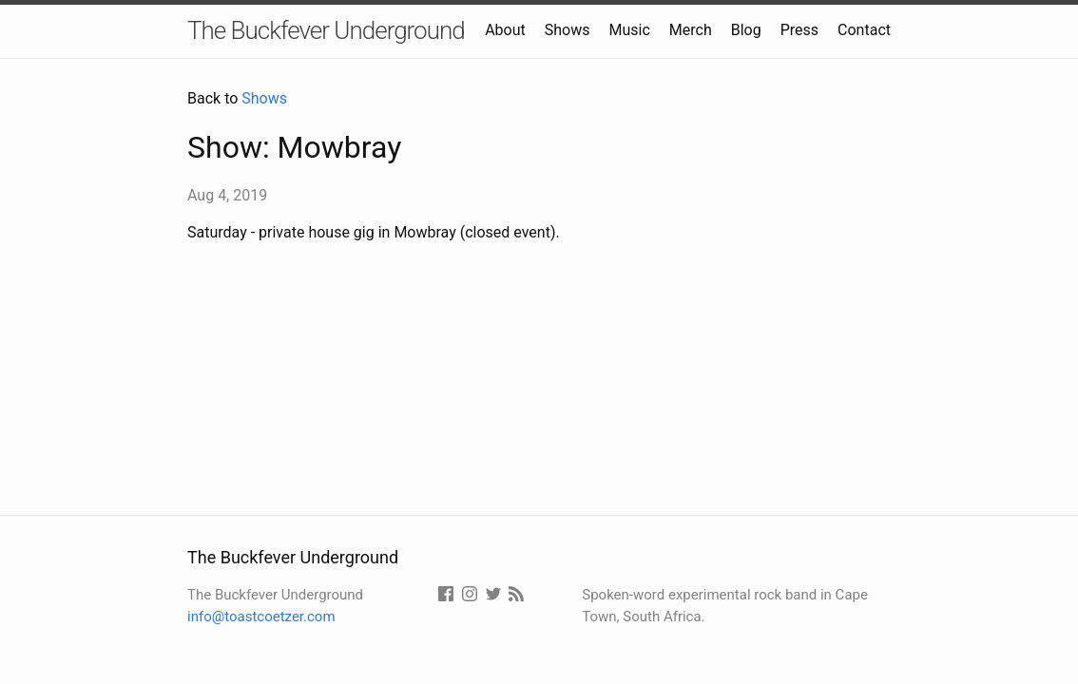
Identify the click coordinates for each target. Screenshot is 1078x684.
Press (799, 30)
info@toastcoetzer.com (261, 616)
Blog (746, 30)
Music (629, 30)
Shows (567, 30)
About (505, 30)
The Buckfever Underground (326, 30)
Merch (690, 30)
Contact (864, 30)
